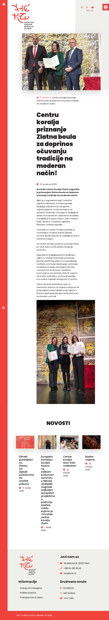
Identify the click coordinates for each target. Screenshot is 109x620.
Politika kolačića (28, 592)
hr (92, 10)
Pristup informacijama (31, 588)
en (87, 10)
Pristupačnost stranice (31, 597)
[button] (105, 7)
